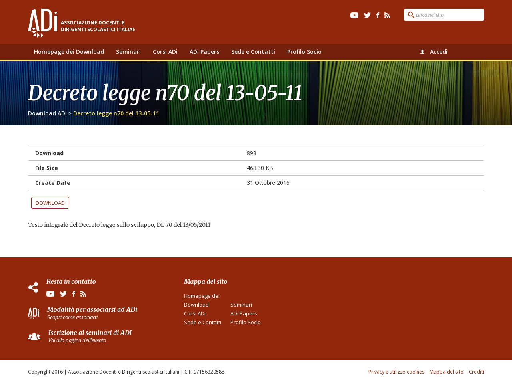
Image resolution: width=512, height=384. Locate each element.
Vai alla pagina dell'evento (77, 340)
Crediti (476, 371)
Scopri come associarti (72, 317)
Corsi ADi (165, 51)
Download (50, 202)
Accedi (439, 51)
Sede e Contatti (253, 51)
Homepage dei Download (69, 51)
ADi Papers (204, 51)
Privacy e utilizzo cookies (396, 371)
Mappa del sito (447, 371)
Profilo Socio (304, 51)
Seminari (128, 51)
